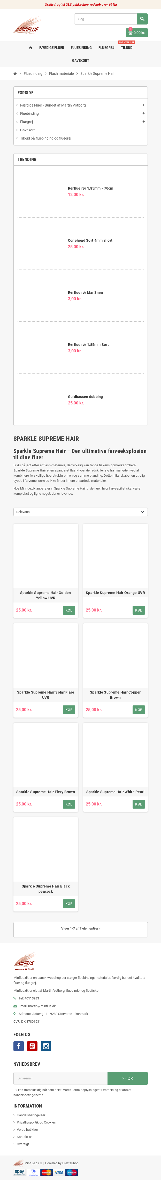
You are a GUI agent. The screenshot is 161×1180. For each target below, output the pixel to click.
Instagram (46, 1046)
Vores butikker (27, 1130)
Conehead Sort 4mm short (90, 240)
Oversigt (23, 1144)
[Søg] (110, 19)
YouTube (32, 1046)
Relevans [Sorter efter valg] (23, 512)
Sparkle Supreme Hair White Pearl (115, 792)
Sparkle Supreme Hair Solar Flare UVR (45, 694)
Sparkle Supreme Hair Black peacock (46, 888)
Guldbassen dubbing (85, 397)
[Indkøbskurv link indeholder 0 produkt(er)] (137, 32)
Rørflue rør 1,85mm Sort (88, 345)
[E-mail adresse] (60, 1078)
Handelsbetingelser (31, 1115)
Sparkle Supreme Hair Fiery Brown (45, 792)
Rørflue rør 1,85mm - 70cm (90, 188)
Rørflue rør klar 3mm (85, 292)
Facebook (18, 1046)
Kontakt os (25, 1137)
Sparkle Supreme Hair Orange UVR (115, 593)
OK (127, 1078)
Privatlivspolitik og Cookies (36, 1122)
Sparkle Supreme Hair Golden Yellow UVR (45, 595)
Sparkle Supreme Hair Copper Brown (115, 694)
